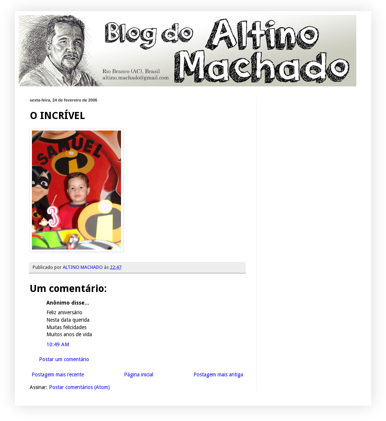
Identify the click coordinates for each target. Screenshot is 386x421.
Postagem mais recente (58, 374)
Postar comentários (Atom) (79, 387)
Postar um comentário (64, 359)
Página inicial (138, 374)
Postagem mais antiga (218, 374)
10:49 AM (57, 344)
